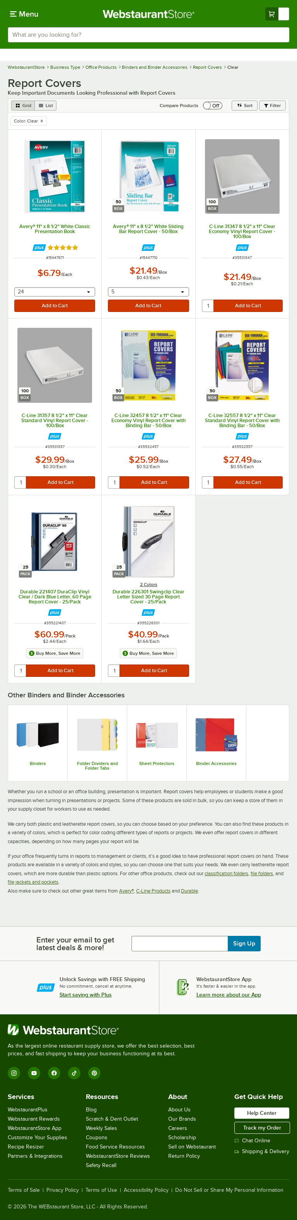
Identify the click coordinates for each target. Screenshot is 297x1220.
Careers (177, 1128)
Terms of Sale (24, 1190)
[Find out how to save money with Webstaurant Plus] (39, 247)
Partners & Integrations (35, 1156)
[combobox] (148, 35)
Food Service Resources (115, 1147)
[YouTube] (34, 1073)
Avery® (126, 891)
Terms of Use (101, 1190)
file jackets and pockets (33, 882)
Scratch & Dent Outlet (112, 1119)
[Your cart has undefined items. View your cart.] (277, 13)
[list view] (45, 106)
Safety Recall (101, 1165)
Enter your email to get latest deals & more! (75, 943)
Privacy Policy (62, 1190)
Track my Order (262, 1128)
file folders (262, 873)
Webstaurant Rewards (34, 1119)
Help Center (262, 1113)
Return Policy (184, 1156)
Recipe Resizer (26, 1147)
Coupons (97, 1137)
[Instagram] (14, 1073)
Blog (91, 1110)
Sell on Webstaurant (192, 1147)
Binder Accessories (216, 763)
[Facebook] (54, 1073)
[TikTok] (74, 1073)
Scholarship (182, 1137)
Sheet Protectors (156, 763)
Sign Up (244, 943)
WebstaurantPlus (28, 1110)
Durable (189, 891)
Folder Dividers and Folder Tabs (97, 765)
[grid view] (23, 106)
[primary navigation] (24, 14)
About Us (179, 1110)
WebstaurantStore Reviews (118, 1156)
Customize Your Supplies (37, 1137)
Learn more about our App (228, 995)
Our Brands (182, 1119)
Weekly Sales (101, 1128)
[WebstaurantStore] (104, 1030)
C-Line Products (153, 891)
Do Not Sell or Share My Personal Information (229, 1190)
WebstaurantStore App (34, 1128)
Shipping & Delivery (261, 1151)
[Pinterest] (94, 1073)
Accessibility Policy (146, 1190)
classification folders (226, 873)
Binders (38, 763)
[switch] (212, 105)
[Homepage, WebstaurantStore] (149, 14)
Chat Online (252, 1140)
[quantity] (208, 306)
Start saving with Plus (86, 995)
